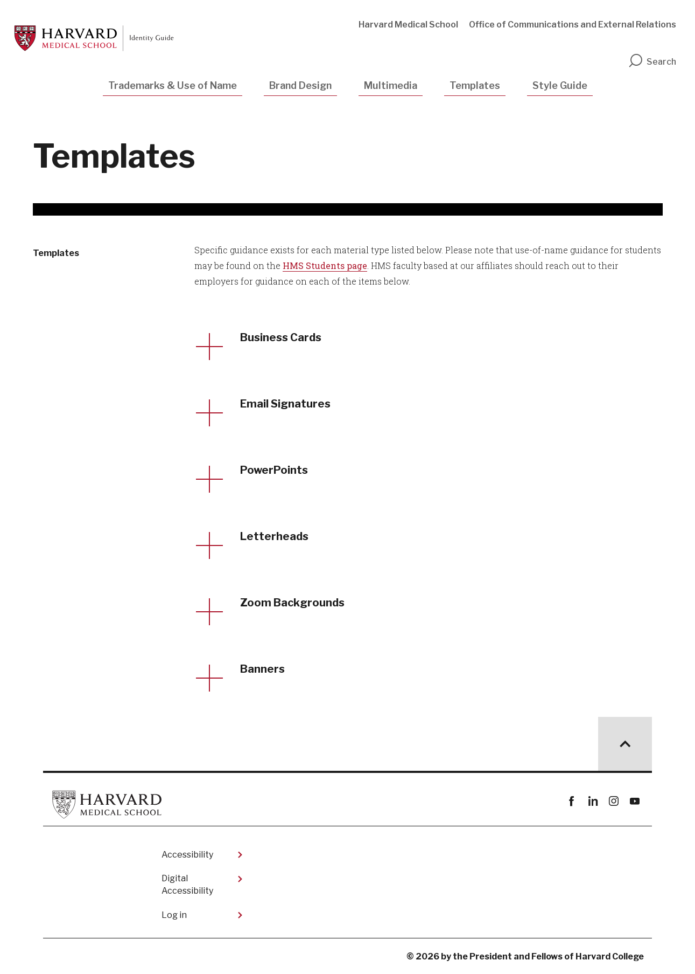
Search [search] (652, 62)
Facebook (571, 801)
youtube (634, 801)
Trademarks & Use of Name (172, 85)
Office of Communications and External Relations (572, 24)
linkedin (592, 801)
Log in (174, 915)
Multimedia (390, 85)
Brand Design (300, 85)
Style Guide (559, 85)
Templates (475, 85)
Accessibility (187, 854)
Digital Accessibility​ (187, 884)
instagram (613, 801)
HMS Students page (325, 265)
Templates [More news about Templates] (56, 253)
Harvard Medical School (408, 24)
